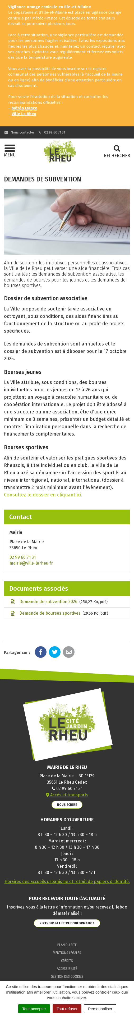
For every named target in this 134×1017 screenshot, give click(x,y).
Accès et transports (67, 794)
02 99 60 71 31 (51, 132)
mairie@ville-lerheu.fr (31, 563)
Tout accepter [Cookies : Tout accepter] (34, 1008)
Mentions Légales (67, 953)
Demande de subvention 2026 (59, 602)
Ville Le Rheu (24, 113)
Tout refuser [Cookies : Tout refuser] (67, 1008)
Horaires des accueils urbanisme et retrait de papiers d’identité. (67, 881)
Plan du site (67, 945)
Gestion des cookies (67, 976)
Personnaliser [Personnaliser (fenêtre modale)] (100, 1008)
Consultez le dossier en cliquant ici (42, 495)
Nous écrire (67, 805)
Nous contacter (19, 132)
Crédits (67, 961)
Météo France (24, 108)
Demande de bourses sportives (59, 613)
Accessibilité (67, 968)
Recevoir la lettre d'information (67, 923)
